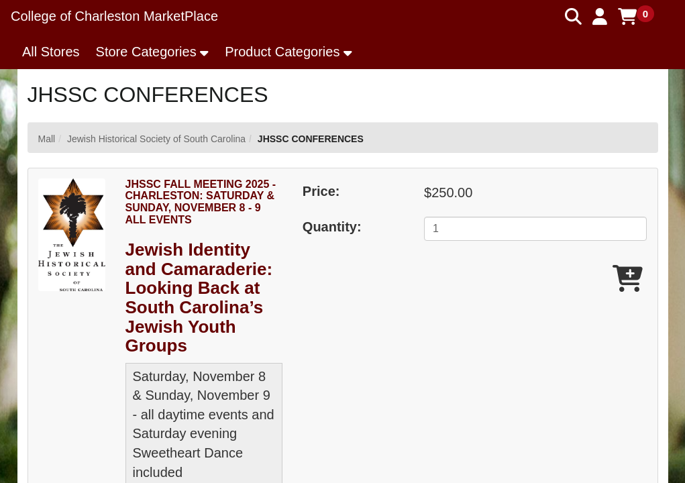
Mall (47, 138)
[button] (600, 17)
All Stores (51, 51)
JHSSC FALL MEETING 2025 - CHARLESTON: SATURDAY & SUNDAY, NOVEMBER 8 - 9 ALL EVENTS (200, 201)
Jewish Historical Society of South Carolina (156, 138)
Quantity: (332, 226)
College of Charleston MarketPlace (114, 16)
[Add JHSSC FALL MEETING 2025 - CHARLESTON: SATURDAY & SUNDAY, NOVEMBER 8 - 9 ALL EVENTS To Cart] (628, 279)
